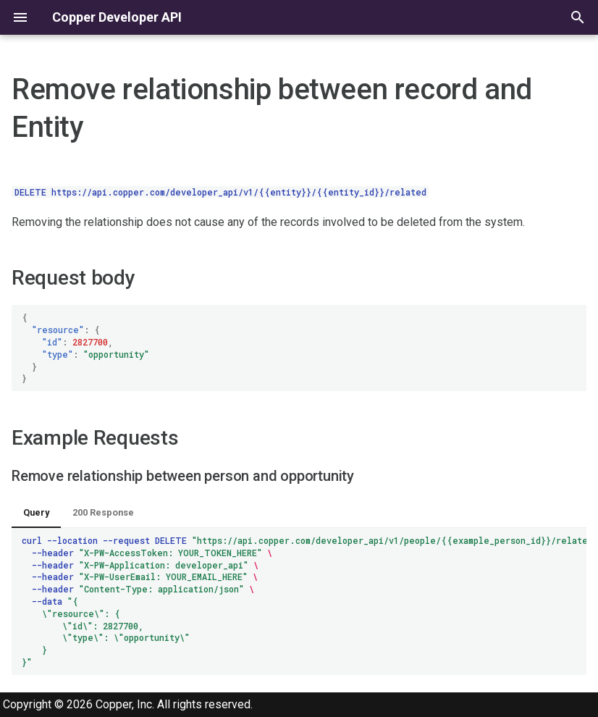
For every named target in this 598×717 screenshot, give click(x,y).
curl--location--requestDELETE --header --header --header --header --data (304, 601)
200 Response (103, 512)
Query (36, 512)
